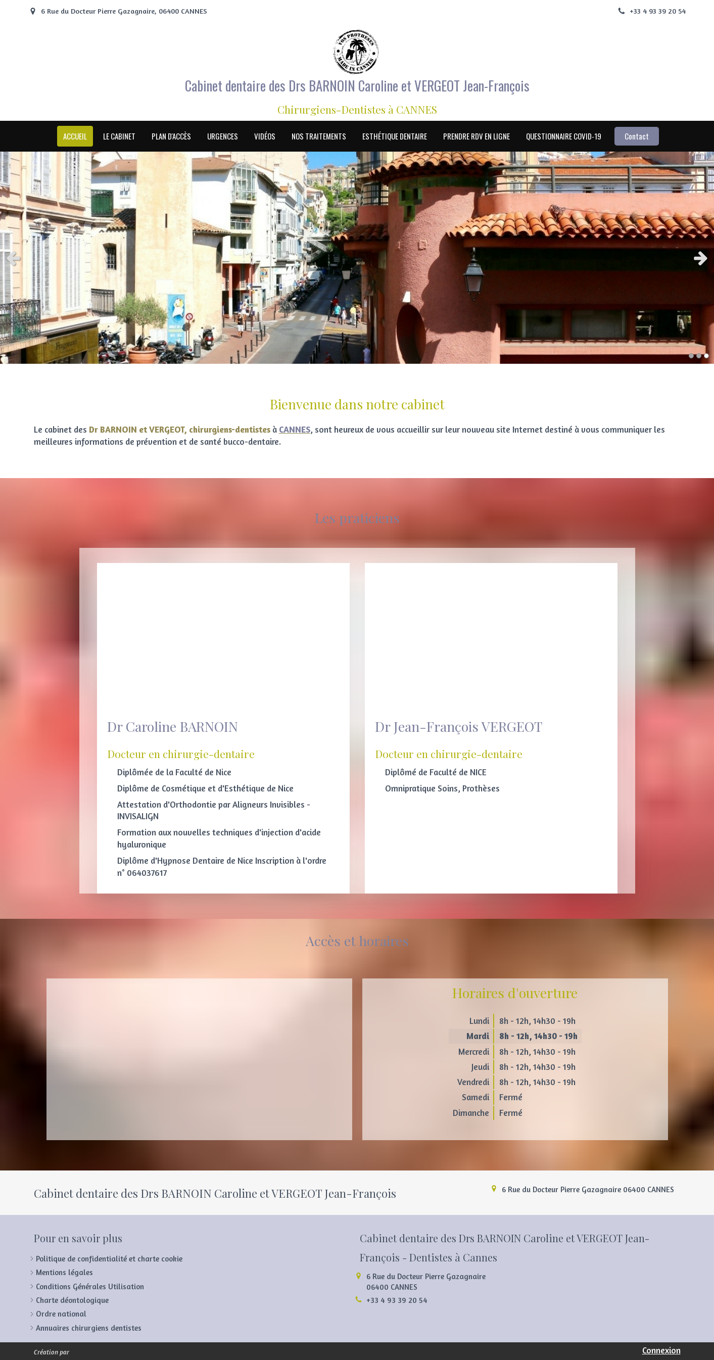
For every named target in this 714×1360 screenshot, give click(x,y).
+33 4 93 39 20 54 (396, 1300)
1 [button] (691, 355)
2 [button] (698, 355)
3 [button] (706, 355)
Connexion (661, 1350)
